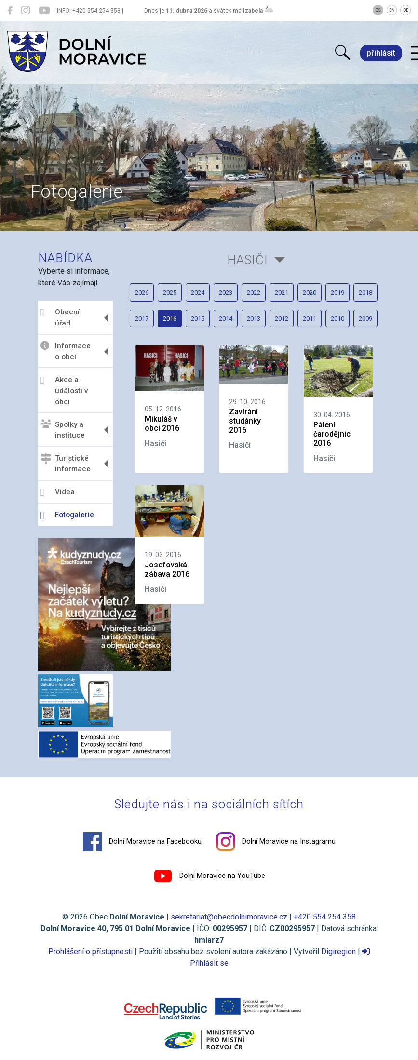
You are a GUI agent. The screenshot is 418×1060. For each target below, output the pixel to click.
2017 (141, 318)
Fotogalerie (67, 515)
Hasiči (247, 260)
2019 (337, 292)
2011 (309, 318)
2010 (337, 318)
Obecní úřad (60, 317)
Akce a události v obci (64, 390)
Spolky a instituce (62, 429)
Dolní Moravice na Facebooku (142, 841)
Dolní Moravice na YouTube (209, 876)
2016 (169, 318)
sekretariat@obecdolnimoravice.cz (229, 916)
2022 (253, 292)
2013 (253, 318)
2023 (225, 292)
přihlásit (381, 52)
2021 (281, 292)
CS (378, 10)
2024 (197, 292)
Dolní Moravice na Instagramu (276, 841)
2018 (365, 292)
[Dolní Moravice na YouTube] (44, 10)
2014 (225, 318)
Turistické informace (65, 463)
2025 (169, 292)
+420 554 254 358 (325, 916)
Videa (57, 492)
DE (405, 10)
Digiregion (338, 951)
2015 (197, 318)
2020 (309, 292)
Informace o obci (65, 351)
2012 (281, 318)
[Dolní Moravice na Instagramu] (25, 10)
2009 (365, 318)
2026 (141, 292)
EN (392, 10)
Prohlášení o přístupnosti (90, 951)
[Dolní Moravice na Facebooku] (10, 10)
